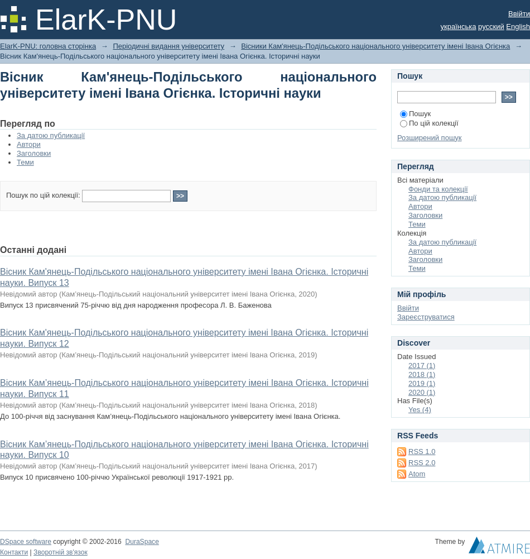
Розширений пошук (429, 137)
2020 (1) (421, 392)
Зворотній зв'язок (60, 552)
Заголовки (34, 153)
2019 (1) (421, 383)
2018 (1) (421, 374)
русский (491, 26)
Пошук (415, 113)
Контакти (14, 552)
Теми (25, 162)
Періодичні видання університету (168, 46)
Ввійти (519, 13)
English (518, 26)
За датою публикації (51, 135)
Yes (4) (419, 409)
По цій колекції (429, 123)
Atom (416, 474)
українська (458, 26)
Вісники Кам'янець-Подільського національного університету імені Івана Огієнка (375, 46)
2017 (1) (421, 365)
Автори (29, 144)
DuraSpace (141, 542)
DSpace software (25, 542)
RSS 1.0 (421, 451)
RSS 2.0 (421, 462)
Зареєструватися (426, 317)
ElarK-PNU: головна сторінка (48, 46)
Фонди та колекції (438, 189)
